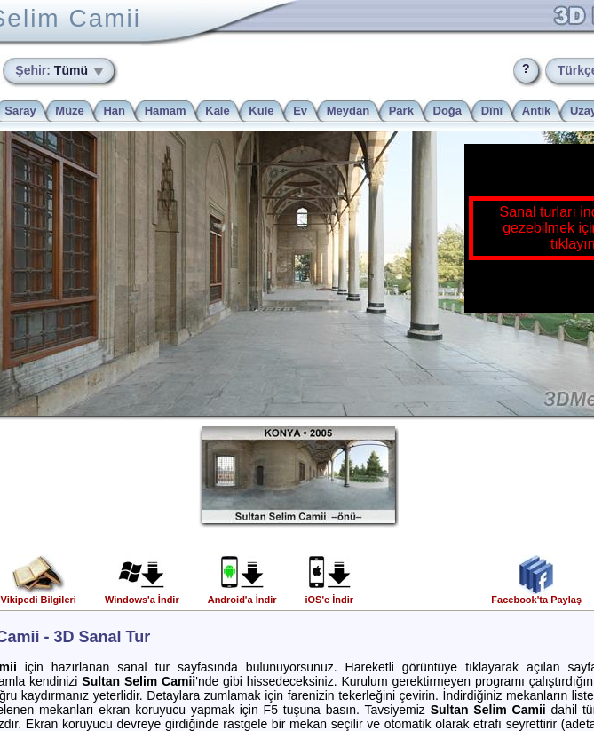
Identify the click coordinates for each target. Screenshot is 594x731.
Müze (69, 110)
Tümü (53, 70)
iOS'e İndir (329, 595)
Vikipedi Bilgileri (38, 595)
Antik (536, 110)
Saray (20, 110)
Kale (217, 110)
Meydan (348, 110)
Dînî (492, 110)
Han (114, 110)
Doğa (448, 110)
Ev (300, 110)
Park (401, 110)
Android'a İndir (242, 595)
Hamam (165, 110)
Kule (261, 110)
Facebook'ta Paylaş (536, 595)
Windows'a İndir (142, 595)
